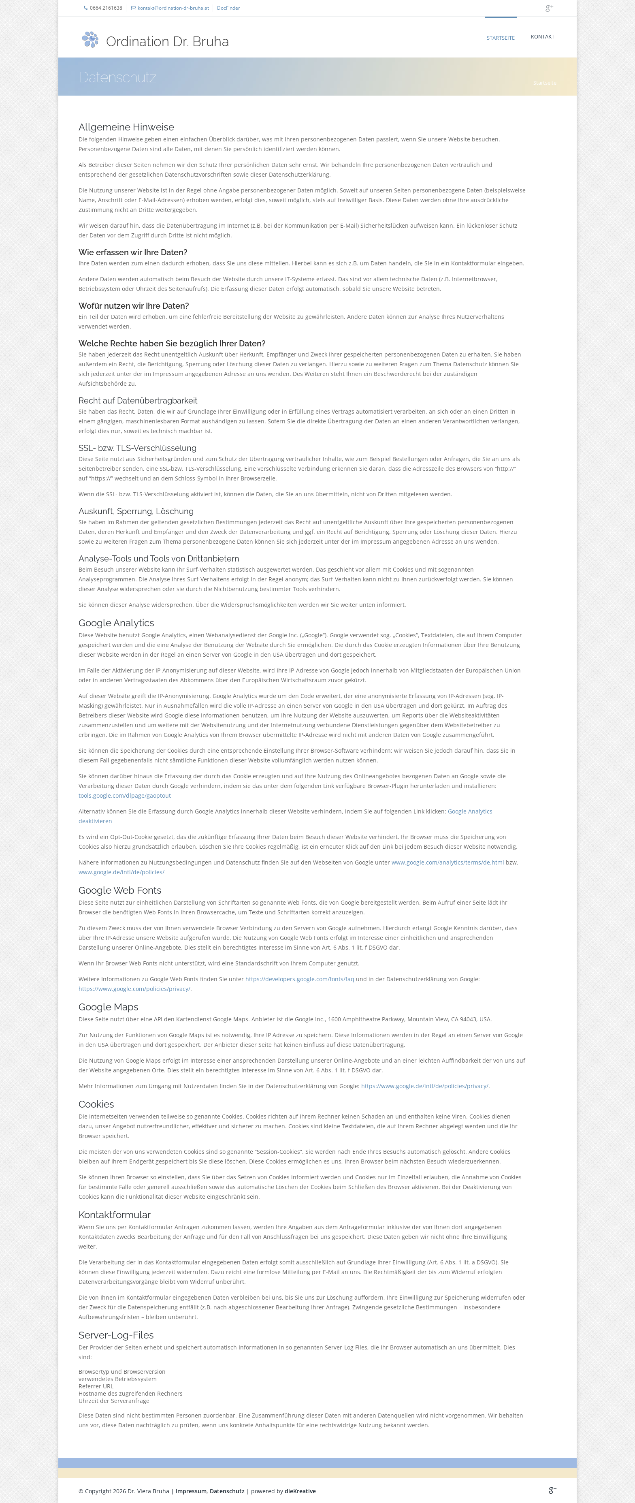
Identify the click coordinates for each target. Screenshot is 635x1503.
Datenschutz (227, 1491)
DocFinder (228, 7)
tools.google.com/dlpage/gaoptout (125, 795)
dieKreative (300, 1491)
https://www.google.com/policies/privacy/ (134, 989)
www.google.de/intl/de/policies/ (121, 872)
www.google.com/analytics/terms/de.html (448, 862)
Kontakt (542, 36)
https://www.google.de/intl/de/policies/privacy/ (424, 1086)
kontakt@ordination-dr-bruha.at (173, 7)
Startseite (501, 37)
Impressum (191, 1491)
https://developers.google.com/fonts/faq (299, 979)
